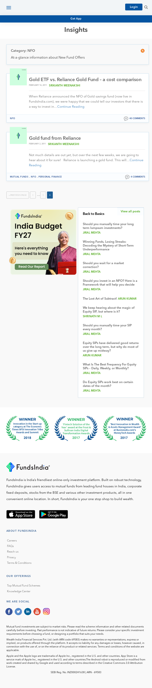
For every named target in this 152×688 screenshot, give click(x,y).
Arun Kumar (127, 298)
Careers (12, 540)
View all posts (130, 211)
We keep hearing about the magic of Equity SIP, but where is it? (109, 309)
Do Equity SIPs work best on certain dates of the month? (108, 384)
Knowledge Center (18, 591)
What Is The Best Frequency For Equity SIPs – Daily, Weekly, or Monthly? (109, 366)
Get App (76, 18)
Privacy (11, 557)
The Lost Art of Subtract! (100, 298)
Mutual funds (19, 177)
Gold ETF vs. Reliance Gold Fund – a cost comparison (85, 80)
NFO (12, 118)
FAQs (10, 546)
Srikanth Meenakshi (64, 85)
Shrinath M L (92, 316)
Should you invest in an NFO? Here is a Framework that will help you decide (110, 282)
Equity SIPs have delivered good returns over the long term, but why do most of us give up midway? (111, 347)
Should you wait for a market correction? (103, 265)
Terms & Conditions (19, 563)
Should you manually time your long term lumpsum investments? (108, 226)
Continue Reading (70, 107)
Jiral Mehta (92, 232)
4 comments (138, 177)
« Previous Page (18, 195)
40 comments (137, 118)
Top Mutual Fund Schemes (23, 585)
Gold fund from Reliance (55, 138)
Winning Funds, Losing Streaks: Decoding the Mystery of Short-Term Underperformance (108, 245)
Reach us (13, 551)
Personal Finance (50, 177)
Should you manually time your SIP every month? (107, 327)
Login (134, 7)
